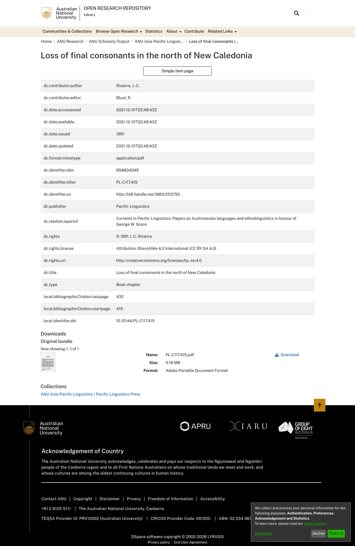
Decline (319, 533)
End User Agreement (190, 542)
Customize (263, 533)
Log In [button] (306, 13)
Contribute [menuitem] (194, 31)
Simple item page (177, 71)
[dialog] (300, 522)
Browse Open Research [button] (117, 31)
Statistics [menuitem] (153, 31)
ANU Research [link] (70, 41)
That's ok (336, 533)
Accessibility (212, 499)
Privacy (134, 499)
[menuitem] (118, 31)
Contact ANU (53, 499)
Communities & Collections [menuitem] (67, 31)
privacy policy (315, 524)
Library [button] (89, 15)
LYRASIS (216, 536)
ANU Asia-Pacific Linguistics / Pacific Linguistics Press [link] (159, 41)
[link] (90, 394)
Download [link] (287, 355)
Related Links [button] (220, 31)
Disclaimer (109, 499)
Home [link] (46, 41)
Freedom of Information (170, 499)
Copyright (82, 499)
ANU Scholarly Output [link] (109, 41)
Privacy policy (159, 542)
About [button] (172, 31)
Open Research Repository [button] (117, 8)
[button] (297, 13)
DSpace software (147, 536)
